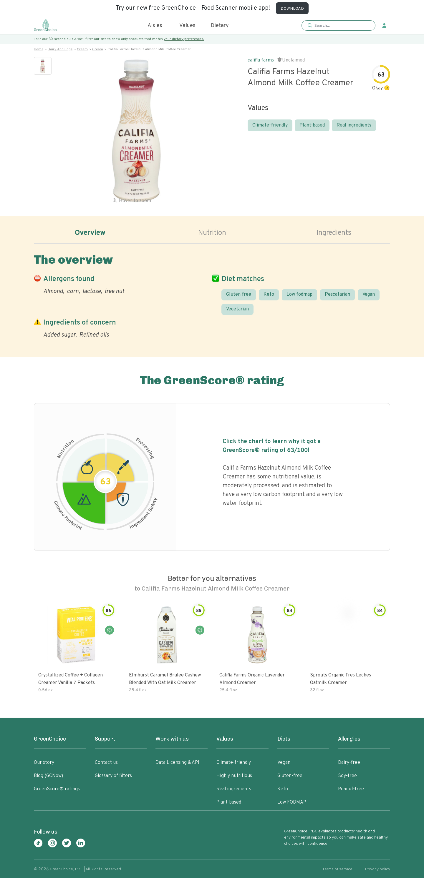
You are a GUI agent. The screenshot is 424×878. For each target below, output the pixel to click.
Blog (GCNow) (48, 776)
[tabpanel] (212, 294)
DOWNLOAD (292, 8)
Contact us (106, 763)
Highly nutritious (234, 776)
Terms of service (337, 869)
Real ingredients (354, 125)
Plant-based (312, 125)
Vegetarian (237, 309)
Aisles (155, 25)
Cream (82, 49)
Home (38, 49)
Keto (269, 294)
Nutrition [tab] (212, 233)
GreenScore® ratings (57, 789)
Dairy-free (349, 763)
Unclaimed (293, 60)
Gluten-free (289, 776)
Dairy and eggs (60, 49)
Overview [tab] (90, 233)
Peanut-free (351, 789)
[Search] (341, 25)
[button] (338, 26)
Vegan (368, 294)
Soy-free (347, 776)
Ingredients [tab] (334, 233)
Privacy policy (377, 869)
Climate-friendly (270, 125)
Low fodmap (299, 294)
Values (187, 25)
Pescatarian (337, 294)
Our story (44, 763)
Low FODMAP (291, 802)
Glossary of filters (113, 776)
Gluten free (238, 294)
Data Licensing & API (177, 763)
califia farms (261, 60)
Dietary (220, 25)
